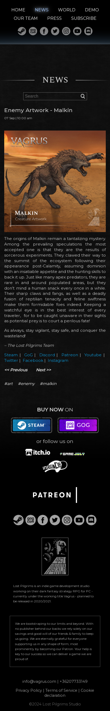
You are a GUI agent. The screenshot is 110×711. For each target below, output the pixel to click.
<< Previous (15, 369)
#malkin (48, 383)
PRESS (54, 18)
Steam (11, 354)
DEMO (92, 9)
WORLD (66, 9)
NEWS (42, 9)
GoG (28, 354)
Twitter (11, 360)
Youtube (93, 354)
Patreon (69, 354)
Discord (47, 354)
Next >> (43, 369)
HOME (18, 9)
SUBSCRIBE (84, 18)
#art (8, 383)
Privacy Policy (29, 690)
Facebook (33, 360)
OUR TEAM (26, 18)
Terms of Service (61, 690)
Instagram (58, 360)
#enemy (26, 383)
